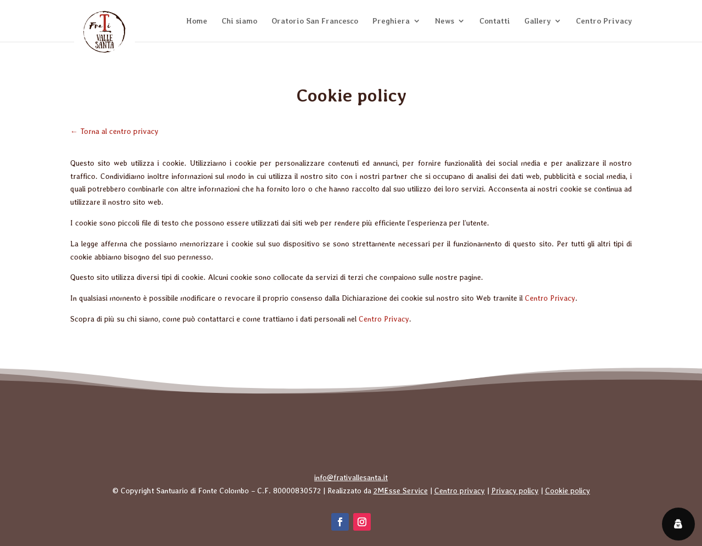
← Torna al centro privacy (114, 131)
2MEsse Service (400, 490)
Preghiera (391, 21)
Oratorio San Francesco (314, 21)
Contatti (494, 21)
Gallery (537, 21)
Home (196, 21)
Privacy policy (515, 490)
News (444, 21)
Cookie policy (567, 490)
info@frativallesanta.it (351, 477)
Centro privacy (459, 490)
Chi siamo (239, 21)
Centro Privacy (604, 21)
